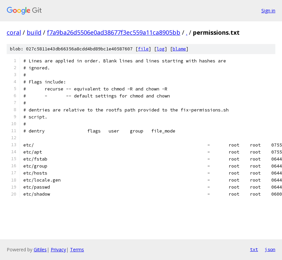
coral (14, 32)
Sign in (268, 10)
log (161, 49)
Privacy (58, 249)
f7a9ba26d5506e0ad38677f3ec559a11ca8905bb (113, 32)
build (34, 32)
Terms (77, 249)
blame (179, 49)
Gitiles (40, 249)
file (143, 49)
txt (254, 249)
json (270, 249)
